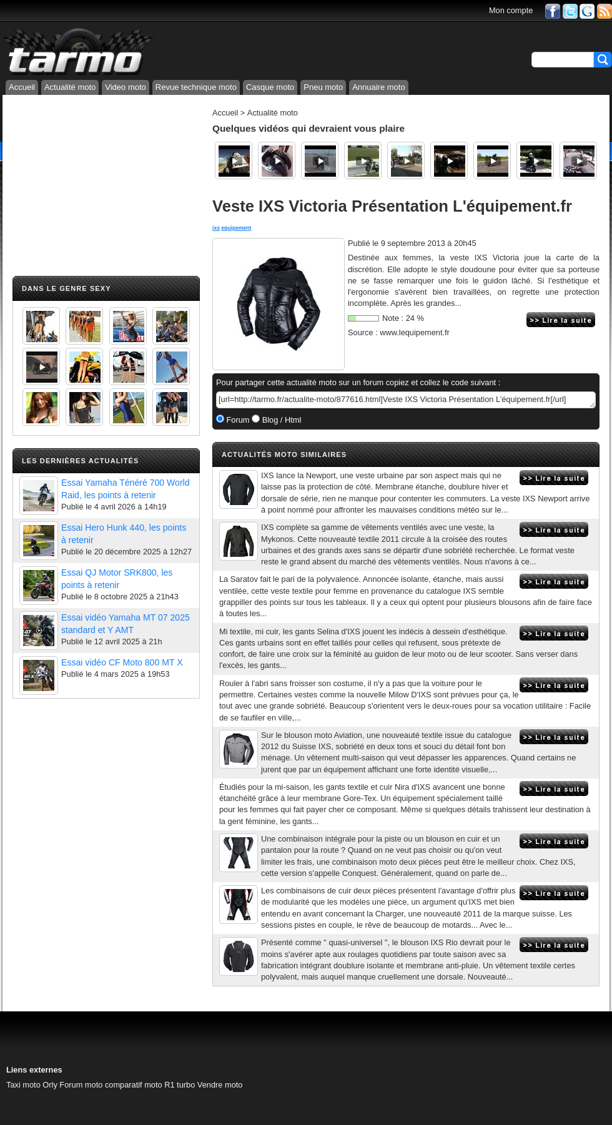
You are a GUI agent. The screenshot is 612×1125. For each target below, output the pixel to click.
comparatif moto (133, 1084)
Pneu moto (323, 87)
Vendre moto (220, 1084)
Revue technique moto (196, 87)
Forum (237, 420)
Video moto (125, 87)
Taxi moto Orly (31, 1084)
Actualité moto (70, 87)
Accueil (22, 87)
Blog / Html (280, 420)
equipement (236, 228)
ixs (216, 228)
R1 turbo (179, 1084)
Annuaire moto (378, 87)
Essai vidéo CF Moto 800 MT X (122, 662)
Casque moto (270, 87)
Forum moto (80, 1084)
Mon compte (511, 10)
